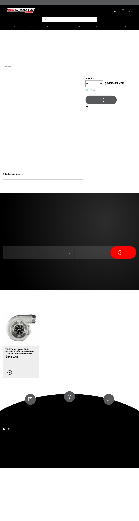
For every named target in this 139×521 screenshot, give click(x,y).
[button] (14, 26)
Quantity (90, 79)
